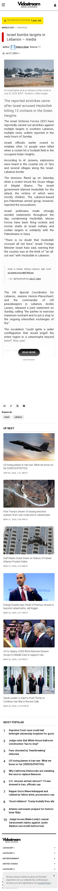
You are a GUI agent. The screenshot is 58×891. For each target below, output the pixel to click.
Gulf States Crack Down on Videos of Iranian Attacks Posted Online (27, 560)
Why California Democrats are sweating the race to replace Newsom (31, 772)
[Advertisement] (29, 380)
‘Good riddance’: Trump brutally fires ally (31, 801)
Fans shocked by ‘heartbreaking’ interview (27, 752)
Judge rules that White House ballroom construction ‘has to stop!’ (31, 742)
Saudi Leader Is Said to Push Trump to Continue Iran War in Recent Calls (24, 700)
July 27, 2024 (35, 279)
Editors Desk (22, 47)
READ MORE (29, 352)
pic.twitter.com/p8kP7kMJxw (21, 273)
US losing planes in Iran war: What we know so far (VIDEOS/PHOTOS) (28, 466)
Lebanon (18, 417)
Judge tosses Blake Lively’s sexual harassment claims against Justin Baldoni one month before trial (29, 823)
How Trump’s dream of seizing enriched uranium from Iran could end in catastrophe (26, 513)
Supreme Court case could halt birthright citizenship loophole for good (31, 732)
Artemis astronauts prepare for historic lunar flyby (31, 811)
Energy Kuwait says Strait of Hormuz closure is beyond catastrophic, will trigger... (28, 606)
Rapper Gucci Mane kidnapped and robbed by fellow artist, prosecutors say (31, 793)
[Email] (4, 406)
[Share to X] (17, 406)
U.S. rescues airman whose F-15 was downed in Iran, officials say (30, 783)
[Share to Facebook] (24, 406)
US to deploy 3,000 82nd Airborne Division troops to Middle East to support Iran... (26, 653)
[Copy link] (11, 406)
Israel (6, 417)
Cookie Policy (44, 883)
